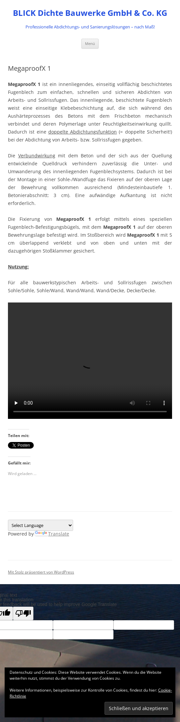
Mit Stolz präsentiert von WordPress (41, 572)
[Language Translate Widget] (40, 525)
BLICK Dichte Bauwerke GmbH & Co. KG (90, 13)
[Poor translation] (23, 613)
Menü (90, 43)
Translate (52, 534)
